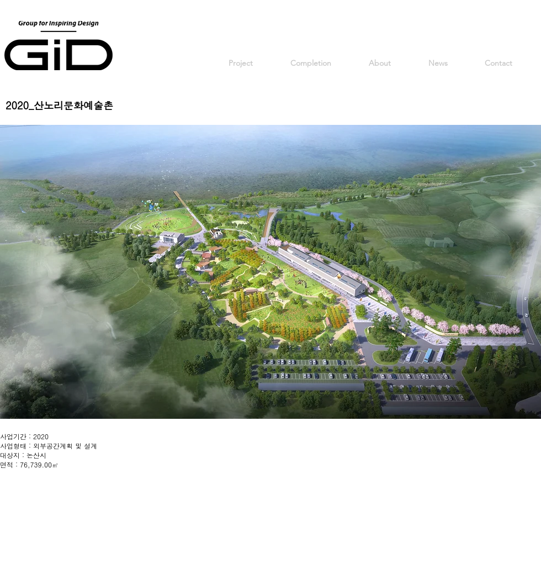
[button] (270, 272)
